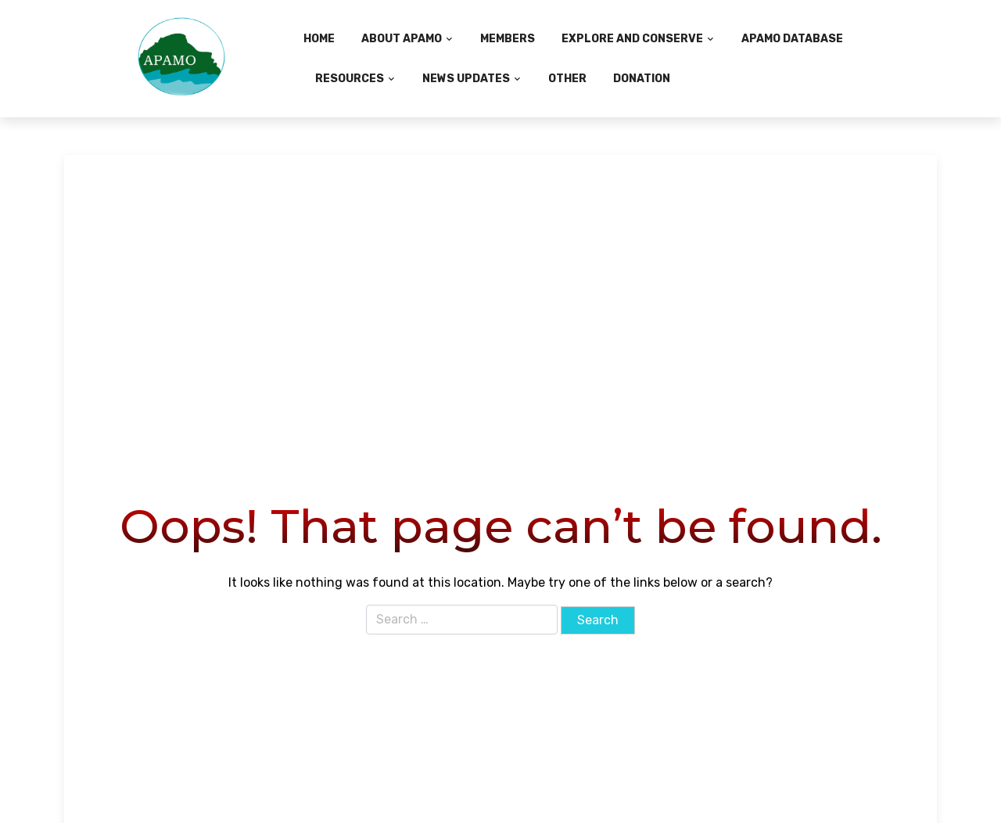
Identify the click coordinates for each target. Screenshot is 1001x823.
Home (319, 38)
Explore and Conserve (632, 38)
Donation (641, 78)
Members (507, 38)
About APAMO (401, 38)
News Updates (466, 78)
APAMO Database (792, 38)
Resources (349, 78)
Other (567, 78)
